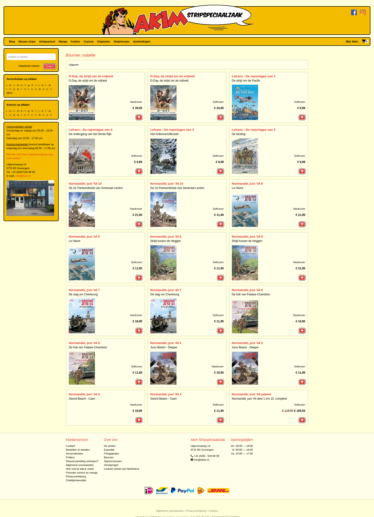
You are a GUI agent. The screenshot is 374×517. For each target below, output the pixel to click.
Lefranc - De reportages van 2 (253, 129)
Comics (75, 41)
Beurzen (109, 457)
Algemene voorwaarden (80, 465)
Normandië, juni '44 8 (165, 236)
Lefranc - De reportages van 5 (253, 76)
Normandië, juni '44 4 (84, 394)
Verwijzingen (111, 465)
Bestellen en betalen (78, 449)
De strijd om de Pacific (246, 80)
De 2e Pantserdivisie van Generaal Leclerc (96, 188)
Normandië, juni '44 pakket (251, 394)
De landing (238, 134)
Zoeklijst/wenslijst (76, 480)
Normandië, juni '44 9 (247, 183)
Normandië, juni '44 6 (247, 290)
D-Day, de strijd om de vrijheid (91, 76)
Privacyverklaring (76, 476)
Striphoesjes (122, 41)
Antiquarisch (47, 41)
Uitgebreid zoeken (29, 65)
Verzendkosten (74, 453)
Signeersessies (113, 461)
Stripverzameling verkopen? (82, 461)
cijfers (9, 92)
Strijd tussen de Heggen (165, 241)
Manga (63, 41)
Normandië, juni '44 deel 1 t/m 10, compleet (259, 398)
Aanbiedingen (142, 41)
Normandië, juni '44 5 (165, 343)
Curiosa (89, 41)
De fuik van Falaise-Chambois (251, 294)
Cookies (213, 510)
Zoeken (49, 66)
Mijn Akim (352, 41)
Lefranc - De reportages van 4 (90, 129)
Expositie (109, 449)
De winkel (109, 445)
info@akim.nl (23, 175)
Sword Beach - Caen (82, 398)
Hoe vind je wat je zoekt (80, 468)
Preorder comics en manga (81, 472)
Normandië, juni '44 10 (85, 183)
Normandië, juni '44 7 (84, 290)
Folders (70, 457)
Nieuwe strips (27, 41)
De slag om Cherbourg (83, 294)
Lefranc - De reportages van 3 (172, 129)
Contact (70, 445)
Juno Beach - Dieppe (163, 347)
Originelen (103, 41)
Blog (12, 41)
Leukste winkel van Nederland (121, 468)
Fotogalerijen (111, 453)
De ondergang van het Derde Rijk (90, 134)
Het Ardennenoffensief (164, 134)
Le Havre (238, 188)
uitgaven (74, 64)
